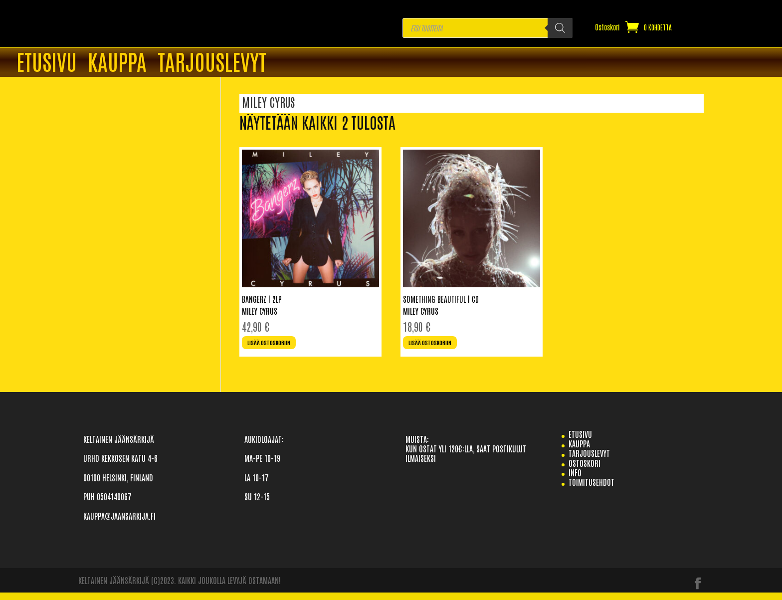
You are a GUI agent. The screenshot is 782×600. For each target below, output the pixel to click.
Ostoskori (607, 27)
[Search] (560, 28)
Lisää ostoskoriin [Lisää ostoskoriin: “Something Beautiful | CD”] (439, 347)
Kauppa (117, 62)
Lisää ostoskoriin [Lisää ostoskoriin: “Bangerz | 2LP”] (278, 347)
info (575, 479)
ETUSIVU (46, 62)
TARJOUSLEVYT (212, 62)
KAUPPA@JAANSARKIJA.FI (119, 523)
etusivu (580, 441)
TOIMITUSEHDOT (591, 489)
